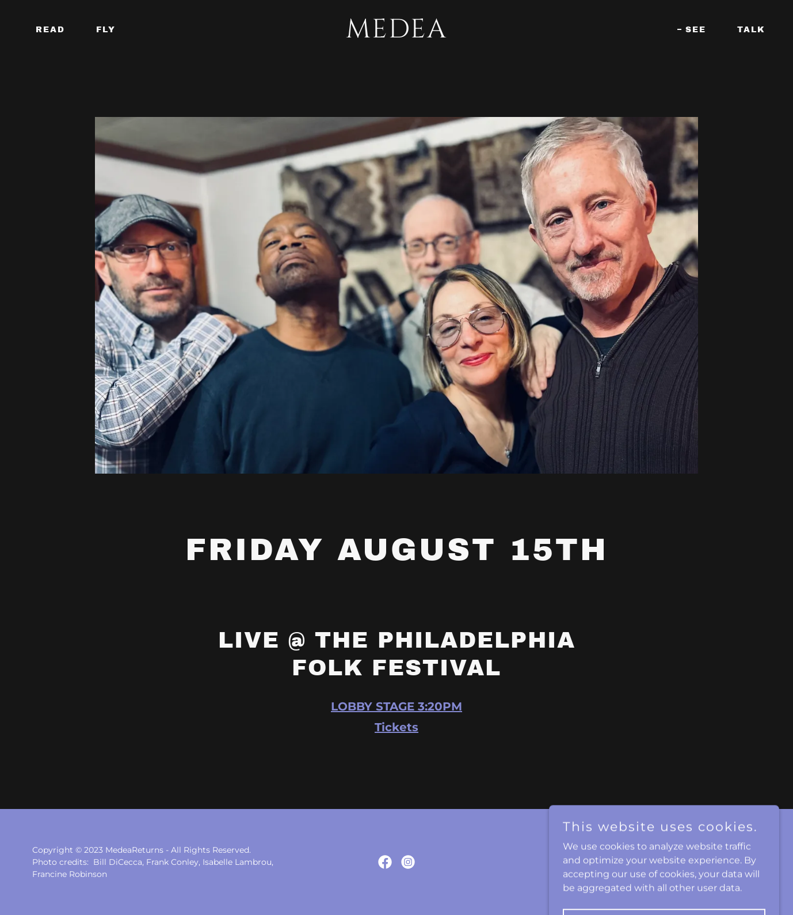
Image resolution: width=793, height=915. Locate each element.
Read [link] (50, 29)
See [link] (695, 29)
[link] (396, 34)
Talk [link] (751, 29)
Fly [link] (106, 29)
